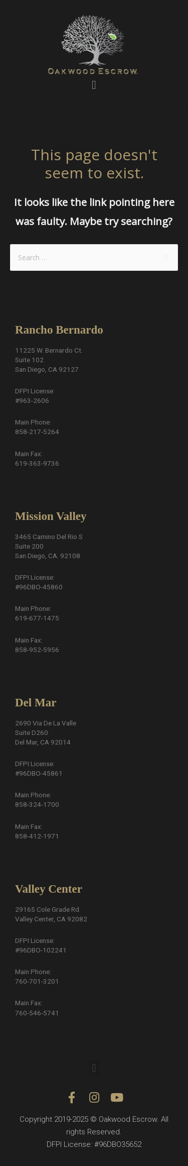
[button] (94, 85)
